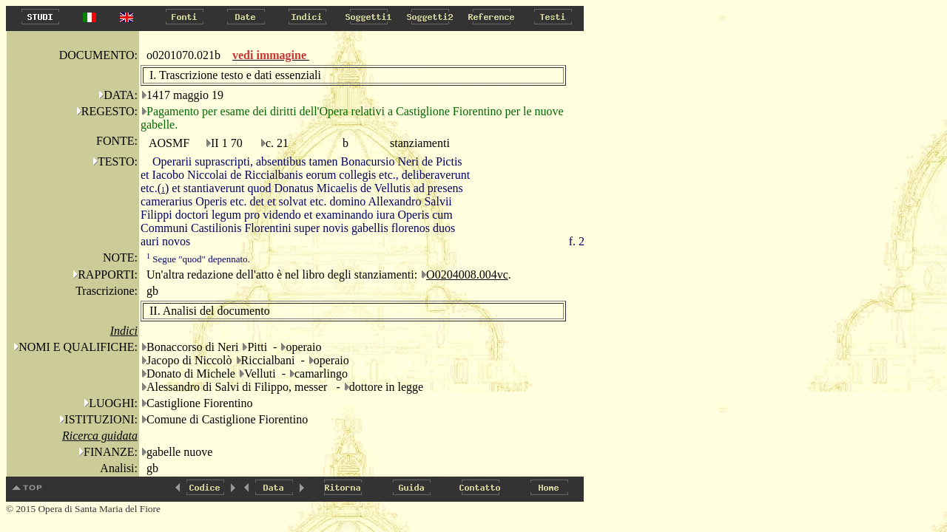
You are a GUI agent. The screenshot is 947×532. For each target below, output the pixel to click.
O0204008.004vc (467, 274)
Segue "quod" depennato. (198, 259)
